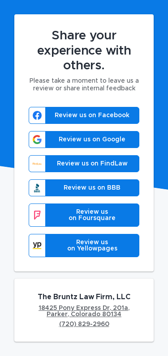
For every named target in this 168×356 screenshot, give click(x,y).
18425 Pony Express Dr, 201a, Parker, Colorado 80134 (84, 311)
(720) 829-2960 (84, 324)
